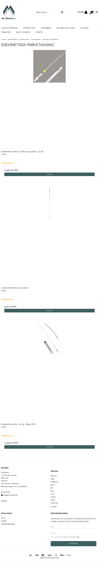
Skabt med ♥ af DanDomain (49, 558)
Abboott (54, 476)
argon (53, 479)
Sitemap (4, 501)
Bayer (53, 485)
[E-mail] (73, 533)
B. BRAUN (54, 482)
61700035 (5, 492)
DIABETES (39, 32)
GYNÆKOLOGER (29, 28)
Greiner (53, 497)
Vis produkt (49, 174)
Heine (53, 500)
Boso (52, 491)
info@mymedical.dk (10, 495)
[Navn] (73, 527)
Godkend (73, 543)
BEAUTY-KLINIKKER (23, 32)
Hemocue (54, 503)
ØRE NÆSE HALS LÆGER (66, 28)
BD (52, 488)
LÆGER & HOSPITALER (9, 28)
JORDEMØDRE (46, 28)
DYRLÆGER (84, 28)
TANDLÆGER (6, 32)
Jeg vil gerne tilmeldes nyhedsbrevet (72, 536)
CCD (52, 494)
